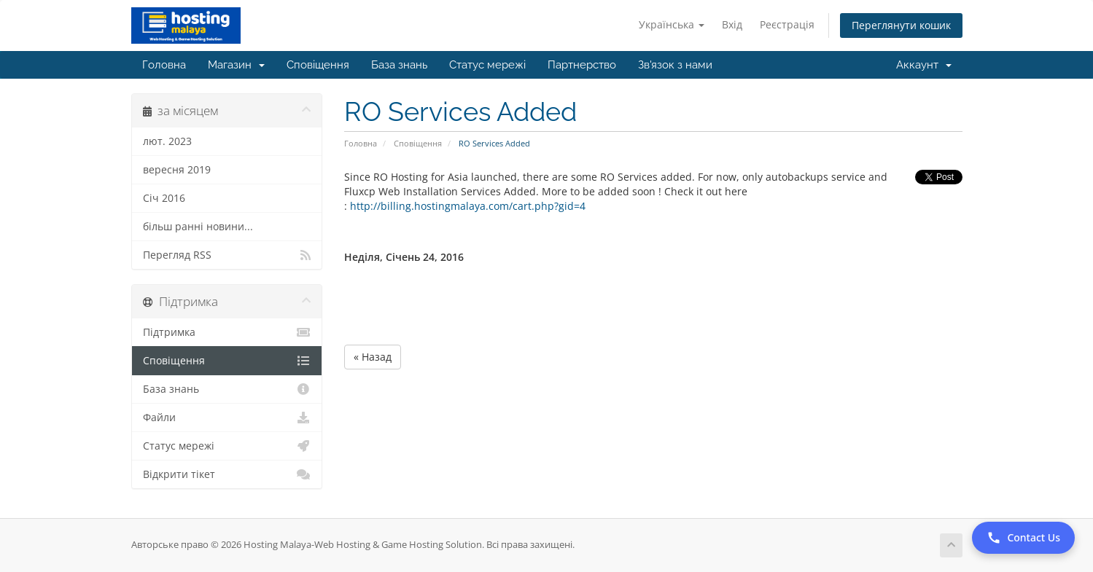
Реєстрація (787, 24)
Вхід (732, 24)
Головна (164, 64)
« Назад (373, 357)
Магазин (236, 64)
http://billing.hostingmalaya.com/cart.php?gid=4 (466, 206)
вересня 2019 (177, 169)
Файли (227, 417)
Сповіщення (318, 64)
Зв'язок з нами (675, 64)
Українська (671, 24)
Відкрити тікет (227, 474)
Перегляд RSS (227, 255)
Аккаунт (924, 64)
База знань (399, 64)
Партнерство (582, 64)
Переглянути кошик (901, 25)
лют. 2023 (167, 141)
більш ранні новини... (198, 226)
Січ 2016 (164, 198)
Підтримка (227, 332)
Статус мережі (487, 64)
